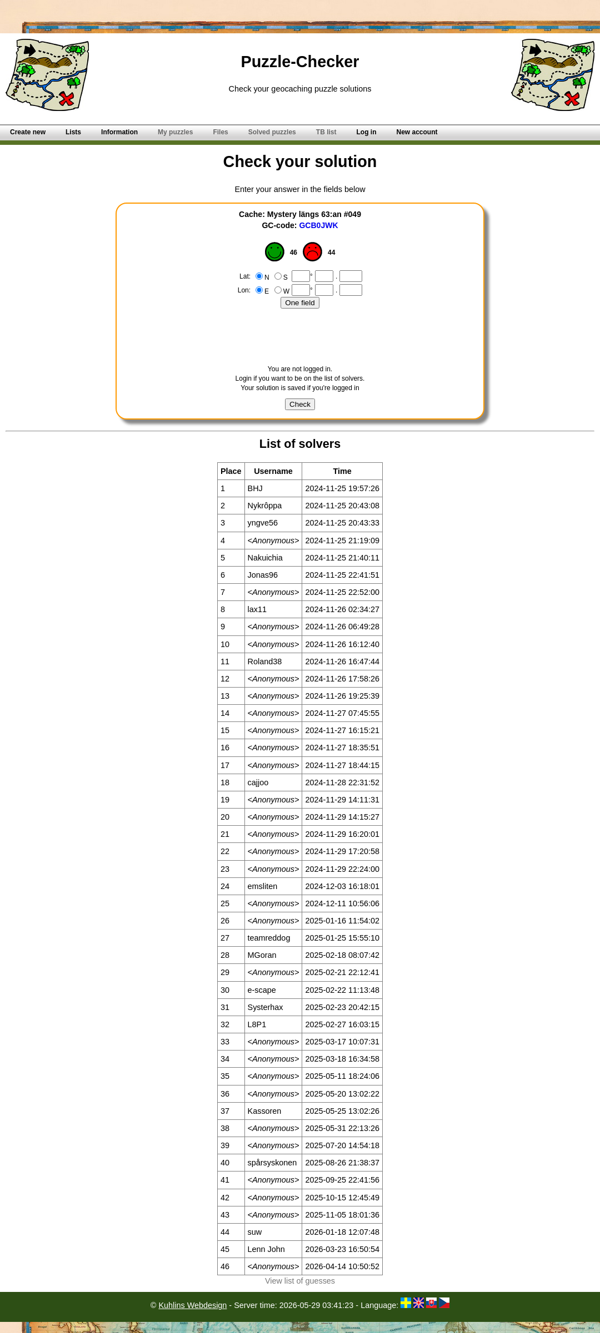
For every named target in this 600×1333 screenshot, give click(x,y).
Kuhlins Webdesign (192, 1305)
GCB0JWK (318, 225)
